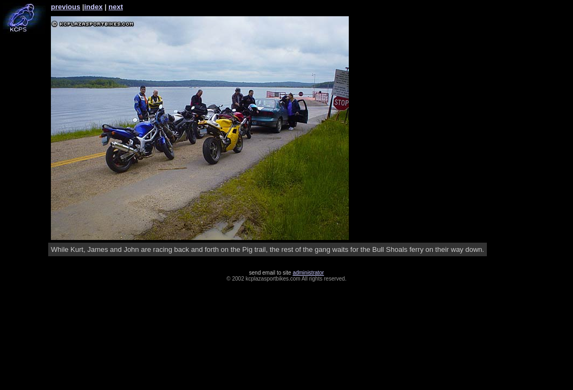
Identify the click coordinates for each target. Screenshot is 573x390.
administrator (308, 273)
